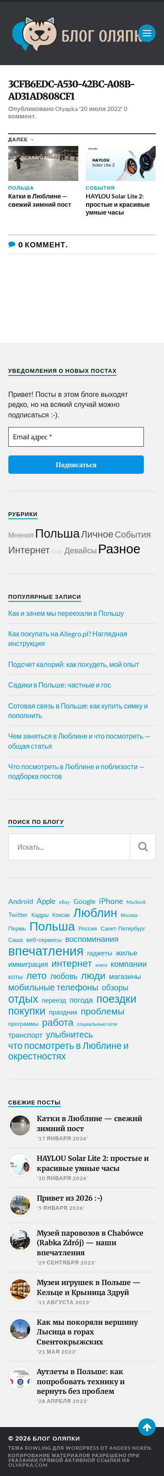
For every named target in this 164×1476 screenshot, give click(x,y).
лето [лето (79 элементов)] (36, 975)
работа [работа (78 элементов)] (57, 1022)
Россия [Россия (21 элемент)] (87, 928)
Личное (97, 534)
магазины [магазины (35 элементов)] (125, 976)
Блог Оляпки (56, 1438)
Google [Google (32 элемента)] (84, 901)
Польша (57, 533)
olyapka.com (28, 1465)
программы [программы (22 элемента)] (23, 1023)
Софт (57, 551)
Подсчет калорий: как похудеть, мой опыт (73, 664)
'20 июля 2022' (100, 108)
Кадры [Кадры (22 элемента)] (40, 914)
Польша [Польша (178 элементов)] (52, 925)
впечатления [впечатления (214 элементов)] (46, 950)
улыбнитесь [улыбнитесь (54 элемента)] (69, 1034)
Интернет (29, 550)
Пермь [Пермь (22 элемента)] (17, 928)
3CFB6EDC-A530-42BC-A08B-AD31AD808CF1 (71, 90)
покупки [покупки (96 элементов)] (26, 1010)
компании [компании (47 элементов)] (129, 964)
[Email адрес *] (76, 436)
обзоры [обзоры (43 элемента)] (115, 987)
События (133, 534)
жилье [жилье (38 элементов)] (126, 952)
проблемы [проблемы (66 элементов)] (103, 1011)
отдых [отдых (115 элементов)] (23, 998)
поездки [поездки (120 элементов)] (116, 998)
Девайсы (80, 550)
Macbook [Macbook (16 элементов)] (136, 902)
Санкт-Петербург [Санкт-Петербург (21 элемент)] (123, 928)
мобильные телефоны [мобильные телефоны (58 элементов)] (53, 987)
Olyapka (66, 108)
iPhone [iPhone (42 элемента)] (111, 901)
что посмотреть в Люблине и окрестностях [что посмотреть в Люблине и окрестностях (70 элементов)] (68, 1050)
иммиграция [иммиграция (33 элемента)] (28, 964)
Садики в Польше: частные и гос (59, 685)
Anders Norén (130, 1448)
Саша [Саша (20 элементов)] (15, 940)
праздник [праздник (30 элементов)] (63, 1012)
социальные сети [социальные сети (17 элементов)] (97, 1024)
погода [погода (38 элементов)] (81, 999)
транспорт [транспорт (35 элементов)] (25, 1035)
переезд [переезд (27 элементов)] (54, 1000)
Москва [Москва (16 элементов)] (129, 915)
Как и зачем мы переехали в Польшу (66, 613)
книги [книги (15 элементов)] (101, 965)
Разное (119, 548)
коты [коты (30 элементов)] (15, 976)
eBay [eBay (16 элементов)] (64, 902)
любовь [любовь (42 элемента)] (63, 976)
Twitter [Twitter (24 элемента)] (18, 914)
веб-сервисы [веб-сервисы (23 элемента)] (44, 939)
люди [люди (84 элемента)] (93, 975)
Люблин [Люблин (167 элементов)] (95, 912)
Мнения (21, 535)
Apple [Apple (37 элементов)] (46, 901)
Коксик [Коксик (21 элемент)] (61, 914)
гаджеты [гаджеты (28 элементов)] (99, 953)
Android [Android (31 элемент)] (20, 901)
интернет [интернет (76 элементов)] (72, 963)
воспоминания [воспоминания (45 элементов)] (92, 939)
